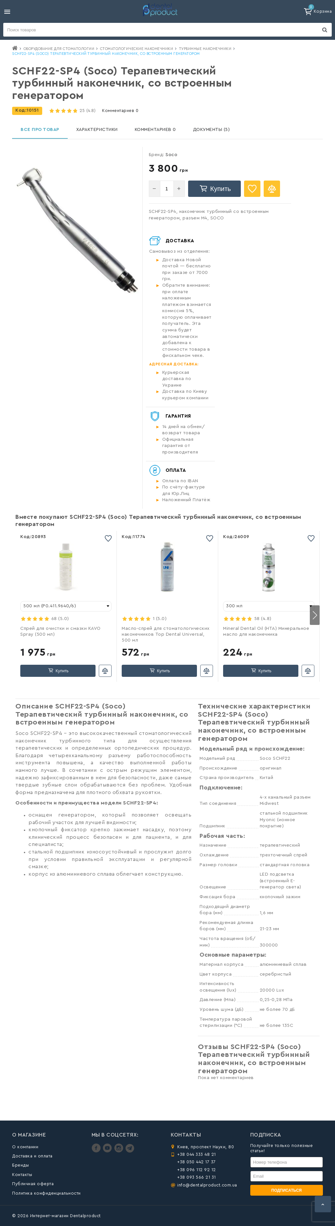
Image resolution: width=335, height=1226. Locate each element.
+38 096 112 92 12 (196, 1170)
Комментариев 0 (120, 110)
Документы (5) (211, 129)
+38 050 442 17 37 (196, 1162)
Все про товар (40, 129)
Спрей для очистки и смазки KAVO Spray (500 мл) (60, 631)
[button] (315, 615)
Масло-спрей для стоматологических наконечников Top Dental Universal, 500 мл (166, 634)
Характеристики (97, 129)
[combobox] (66, 606)
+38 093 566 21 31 (196, 1177)
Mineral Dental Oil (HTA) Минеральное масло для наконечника (266, 631)
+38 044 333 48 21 (196, 1154)
